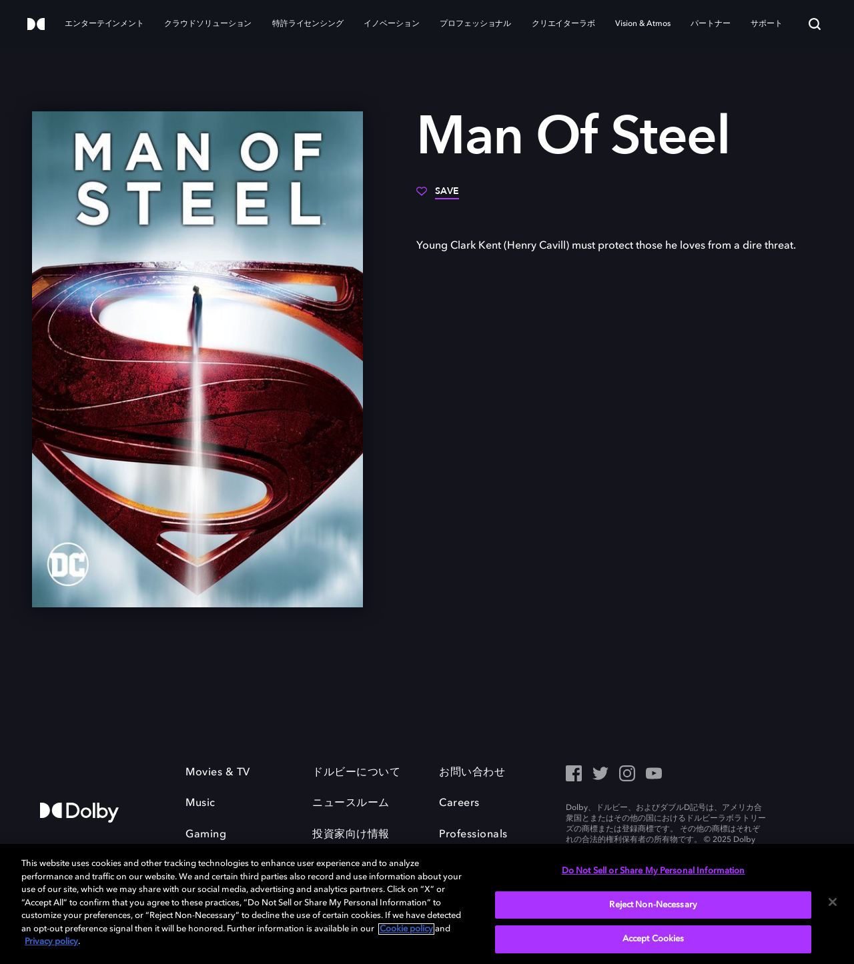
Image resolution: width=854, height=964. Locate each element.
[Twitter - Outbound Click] (600, 774)
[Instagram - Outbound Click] (627, 774)
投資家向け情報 (351, 834)
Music (200, 803)
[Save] (437, 196)
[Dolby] (36, 25)
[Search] (815, 24)
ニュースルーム (351, 803)
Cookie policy (406, 929)
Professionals (473, 834)
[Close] (832, 902)
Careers (459, 803)
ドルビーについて (356, 772)
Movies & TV (217, 772)
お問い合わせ (472, 772)
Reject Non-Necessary (653, 905)
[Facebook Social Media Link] (574, 774)
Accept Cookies (653, 939)
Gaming (205, 834)
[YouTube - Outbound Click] (654, 774)
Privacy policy (51, 941)
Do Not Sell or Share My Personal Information (653, 871)
